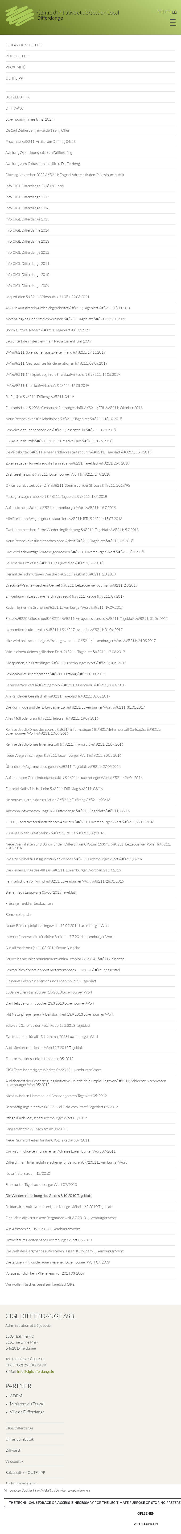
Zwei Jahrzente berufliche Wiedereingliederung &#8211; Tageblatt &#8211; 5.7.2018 (72, 529)
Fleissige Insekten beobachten (29, 903)
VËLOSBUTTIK (17, 56)
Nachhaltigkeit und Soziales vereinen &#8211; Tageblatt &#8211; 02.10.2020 (65, 319)
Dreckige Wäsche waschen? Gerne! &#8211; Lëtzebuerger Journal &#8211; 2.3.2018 (71, 585)
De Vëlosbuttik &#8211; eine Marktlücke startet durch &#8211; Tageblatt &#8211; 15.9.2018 (78, 452)
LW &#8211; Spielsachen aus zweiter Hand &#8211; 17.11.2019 (55, 352)
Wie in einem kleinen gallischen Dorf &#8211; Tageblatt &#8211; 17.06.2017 (65, 651)
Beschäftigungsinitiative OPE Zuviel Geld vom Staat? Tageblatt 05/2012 (61, 1106)
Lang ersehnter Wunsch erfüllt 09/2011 (36, 1129)
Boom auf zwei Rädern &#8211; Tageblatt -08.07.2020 (47, 330)
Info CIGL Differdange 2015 (27, 219)
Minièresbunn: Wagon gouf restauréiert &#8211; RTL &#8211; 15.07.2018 (63, 518)
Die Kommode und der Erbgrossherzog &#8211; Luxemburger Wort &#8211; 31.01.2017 (75, 707)
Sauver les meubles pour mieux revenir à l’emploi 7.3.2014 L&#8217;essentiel (65, 958)
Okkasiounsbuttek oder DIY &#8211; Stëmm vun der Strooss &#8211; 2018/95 (67, 485)
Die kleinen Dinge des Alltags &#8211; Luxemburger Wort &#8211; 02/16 (63, 870)
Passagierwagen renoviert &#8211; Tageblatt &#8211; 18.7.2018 (56, 496)
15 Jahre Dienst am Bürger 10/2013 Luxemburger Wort (48, 992)
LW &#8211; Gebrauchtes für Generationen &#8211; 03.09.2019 (56, 363)
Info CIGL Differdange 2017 (27, 196)
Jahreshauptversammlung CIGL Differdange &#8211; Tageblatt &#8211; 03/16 (67, 810)
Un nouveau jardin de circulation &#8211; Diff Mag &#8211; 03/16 (57, 799)
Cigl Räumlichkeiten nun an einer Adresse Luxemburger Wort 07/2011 (60, 1151)
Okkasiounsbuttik (19, 1439)
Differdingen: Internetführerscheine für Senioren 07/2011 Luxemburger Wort (66, 1162)
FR (167, 11)
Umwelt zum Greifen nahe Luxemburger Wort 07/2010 (48, 1240)
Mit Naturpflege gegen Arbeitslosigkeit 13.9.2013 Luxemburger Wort (59, 1014)
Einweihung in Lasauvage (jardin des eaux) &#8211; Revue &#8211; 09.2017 (64, 596)
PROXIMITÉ (15, 67)
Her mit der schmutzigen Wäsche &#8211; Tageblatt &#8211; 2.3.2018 (60, 574)
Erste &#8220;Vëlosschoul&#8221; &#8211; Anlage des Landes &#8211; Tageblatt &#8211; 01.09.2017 (86, 618)
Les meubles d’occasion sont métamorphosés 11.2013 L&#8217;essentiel (62, 970)
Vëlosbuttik (14, 1461)
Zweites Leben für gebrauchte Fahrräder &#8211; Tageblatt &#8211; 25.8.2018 (67, 463)
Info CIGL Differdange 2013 (27, 241)
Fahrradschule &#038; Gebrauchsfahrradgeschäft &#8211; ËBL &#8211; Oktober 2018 (73, 407)
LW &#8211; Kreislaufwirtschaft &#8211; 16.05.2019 (47, 385)
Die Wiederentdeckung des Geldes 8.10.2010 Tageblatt (48, 1195)
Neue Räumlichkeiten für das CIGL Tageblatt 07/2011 (47, 1140)
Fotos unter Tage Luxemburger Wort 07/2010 (41, 1184)
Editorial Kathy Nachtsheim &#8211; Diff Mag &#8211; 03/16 (54, 788)
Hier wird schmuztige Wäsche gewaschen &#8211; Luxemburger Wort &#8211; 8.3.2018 (74, 551)
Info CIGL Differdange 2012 (27, 252)
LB (174, 11)
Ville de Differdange (27, 1411)
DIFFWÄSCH (15, 108)
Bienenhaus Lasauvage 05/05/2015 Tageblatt (41, 892)
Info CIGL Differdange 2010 (27, 274)
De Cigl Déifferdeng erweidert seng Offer (37, 130)
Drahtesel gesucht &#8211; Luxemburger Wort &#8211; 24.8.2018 (57, 474)
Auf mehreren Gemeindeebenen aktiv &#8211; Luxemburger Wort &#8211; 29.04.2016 (74, 777)
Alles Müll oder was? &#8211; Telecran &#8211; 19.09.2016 (52, 718)
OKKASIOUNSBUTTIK (23, 44)
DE (159, 11)
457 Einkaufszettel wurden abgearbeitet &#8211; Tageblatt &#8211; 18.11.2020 (68, 307)
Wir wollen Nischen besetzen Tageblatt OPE (39, 1284)
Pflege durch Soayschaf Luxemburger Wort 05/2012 (46, 1118)
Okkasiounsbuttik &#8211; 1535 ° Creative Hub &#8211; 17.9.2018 (58, 441)
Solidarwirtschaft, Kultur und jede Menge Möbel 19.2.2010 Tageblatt (59, 1206)
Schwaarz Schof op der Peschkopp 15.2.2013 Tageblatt (47, 1025)
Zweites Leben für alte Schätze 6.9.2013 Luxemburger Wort (51, 1036)
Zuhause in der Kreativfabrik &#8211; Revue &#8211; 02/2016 (54, 833)
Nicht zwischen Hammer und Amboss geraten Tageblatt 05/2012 (56, 1095)
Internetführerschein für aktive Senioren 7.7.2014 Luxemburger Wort (59, 936)
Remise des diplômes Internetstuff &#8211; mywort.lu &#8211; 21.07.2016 (64, 744)
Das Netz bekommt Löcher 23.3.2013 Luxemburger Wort (50, 1003)
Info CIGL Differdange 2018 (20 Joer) (34, 185)
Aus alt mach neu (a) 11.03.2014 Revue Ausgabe (42, 947)
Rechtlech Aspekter (20, 1483)
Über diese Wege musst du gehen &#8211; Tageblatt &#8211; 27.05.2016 (63, 766)
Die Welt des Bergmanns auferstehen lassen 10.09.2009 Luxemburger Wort (64, 1251)
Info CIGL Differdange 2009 (27, 285)
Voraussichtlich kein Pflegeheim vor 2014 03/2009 (44, 1273)
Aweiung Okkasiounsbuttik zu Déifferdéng (38, 152)
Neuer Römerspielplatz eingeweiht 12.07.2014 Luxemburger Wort (57, 925)
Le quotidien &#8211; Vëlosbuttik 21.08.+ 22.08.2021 (47, 296)
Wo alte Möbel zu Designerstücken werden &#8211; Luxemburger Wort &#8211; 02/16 (74, 859)
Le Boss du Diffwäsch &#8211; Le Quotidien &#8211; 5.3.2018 (54, 563)
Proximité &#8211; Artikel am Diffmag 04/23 (40, 141)
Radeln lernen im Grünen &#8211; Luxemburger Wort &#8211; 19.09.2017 (64, 607)
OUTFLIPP (14, 78)
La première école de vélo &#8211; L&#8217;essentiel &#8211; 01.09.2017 (64, 629)
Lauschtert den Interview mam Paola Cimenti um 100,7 (48, 341)
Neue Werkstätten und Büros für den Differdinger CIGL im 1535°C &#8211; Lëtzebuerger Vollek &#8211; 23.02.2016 (88, 846)
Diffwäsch (13, 1450)
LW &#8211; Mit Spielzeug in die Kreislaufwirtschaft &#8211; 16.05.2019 (62, 374)
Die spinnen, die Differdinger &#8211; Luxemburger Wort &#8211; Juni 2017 (65, 662)
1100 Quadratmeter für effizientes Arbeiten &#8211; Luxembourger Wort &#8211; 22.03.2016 (79, 822)
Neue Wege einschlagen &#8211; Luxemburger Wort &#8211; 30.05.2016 (63, 755)
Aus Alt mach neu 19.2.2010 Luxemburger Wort (42, 1228)
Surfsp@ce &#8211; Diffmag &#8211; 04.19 (39, 396)
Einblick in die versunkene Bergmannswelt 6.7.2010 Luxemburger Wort (61, 1217)
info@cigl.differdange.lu (35, 1371)
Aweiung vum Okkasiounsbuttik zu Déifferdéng (42, 163)
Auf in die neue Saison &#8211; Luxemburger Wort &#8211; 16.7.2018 (60, 507)
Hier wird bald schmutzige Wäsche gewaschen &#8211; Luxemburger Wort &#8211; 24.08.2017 (80, 640)
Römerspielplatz (18, 914)
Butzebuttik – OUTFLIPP (25, 1472)
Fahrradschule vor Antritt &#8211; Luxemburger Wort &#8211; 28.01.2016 (64, 881)
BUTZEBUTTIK (17, 97)
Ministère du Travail (27, 1403)
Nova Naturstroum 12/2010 (27, 1173)
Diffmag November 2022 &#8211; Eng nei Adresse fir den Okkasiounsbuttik (64, 174)
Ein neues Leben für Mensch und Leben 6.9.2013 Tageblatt (50, 981)
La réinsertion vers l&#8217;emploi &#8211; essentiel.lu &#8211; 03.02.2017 (65, 685)
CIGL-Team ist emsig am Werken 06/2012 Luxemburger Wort (53, 1069)
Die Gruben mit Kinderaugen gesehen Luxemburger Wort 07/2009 (57, 1262)
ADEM (16, 1395)
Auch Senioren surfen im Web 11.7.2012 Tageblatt (44, 1047)
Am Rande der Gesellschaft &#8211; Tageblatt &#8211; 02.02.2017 (58, 696)
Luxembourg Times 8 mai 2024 (29, 119)
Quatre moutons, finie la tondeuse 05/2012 (39, 1058)
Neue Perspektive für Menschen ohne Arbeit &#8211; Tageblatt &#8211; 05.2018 (69, 540)
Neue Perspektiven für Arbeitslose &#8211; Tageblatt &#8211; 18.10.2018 (63, 418)
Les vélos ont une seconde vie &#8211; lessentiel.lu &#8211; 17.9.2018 (60, 429)
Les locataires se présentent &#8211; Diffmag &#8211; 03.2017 (55, 674)
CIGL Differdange (19, 1428)
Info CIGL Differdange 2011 (27, 263)
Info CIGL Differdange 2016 (27, 208)
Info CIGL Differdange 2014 (27, 230)
